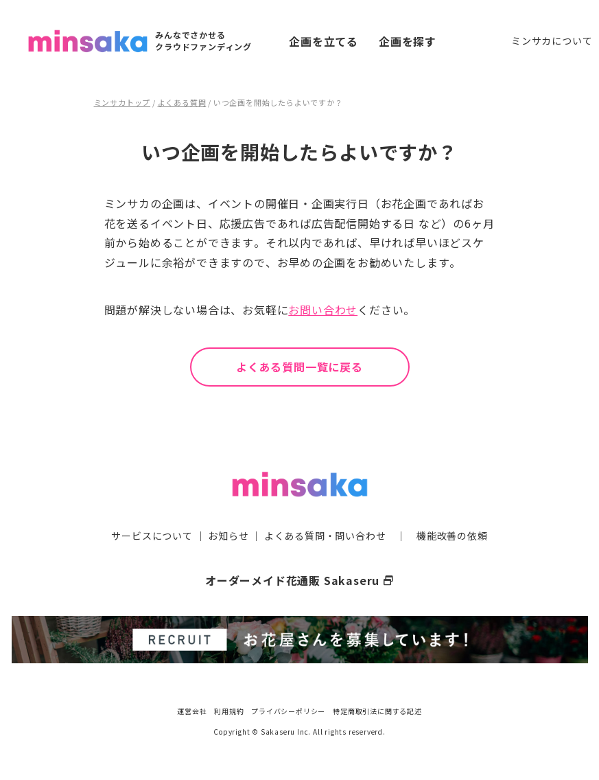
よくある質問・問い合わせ (325, 535)
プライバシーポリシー (288, 711)
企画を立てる (323, 41)
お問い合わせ (322, 309)
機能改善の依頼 (452, 535)
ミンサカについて (551, 40)
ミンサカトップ (122, 102)
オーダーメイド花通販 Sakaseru (299, 580)
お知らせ (228, 535)
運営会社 (192, 711)
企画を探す (407, 41)
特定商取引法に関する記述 (377, 711)
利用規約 (229, 711)
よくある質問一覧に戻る (299, 366)
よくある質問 (182, 102)
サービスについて (151, 535)
